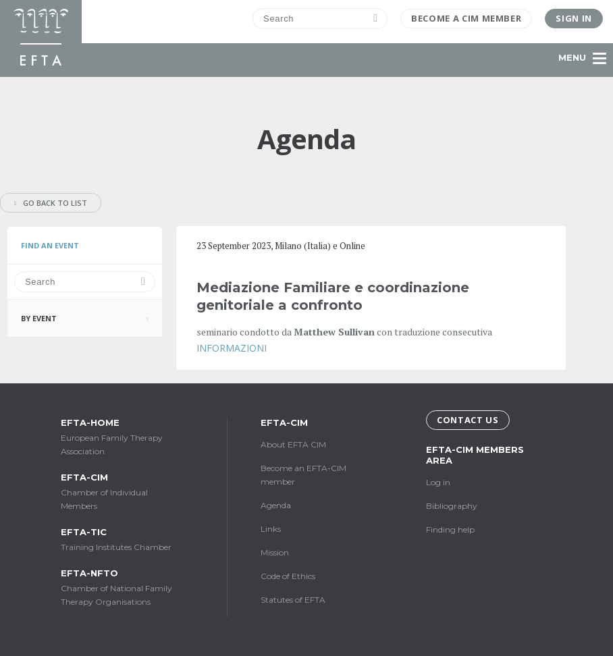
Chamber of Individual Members (121, 491)
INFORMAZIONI (231, 347)
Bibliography (451, 506)
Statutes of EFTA (293, 600)
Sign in (574, 18)
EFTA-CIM (284, 422)
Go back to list (50, 203)
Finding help (450, 529)
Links (271, 529)
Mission (275, 552)
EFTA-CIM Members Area (475, 455)
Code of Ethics (288, 576)
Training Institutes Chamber (121, 539)
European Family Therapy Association (121, 436)
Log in (438, 482)
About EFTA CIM (293, 444)
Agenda (276, 505)
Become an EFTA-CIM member (303, 475)
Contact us (468, 420)
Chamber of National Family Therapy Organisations (121, 587)
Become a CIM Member (466, 18)
